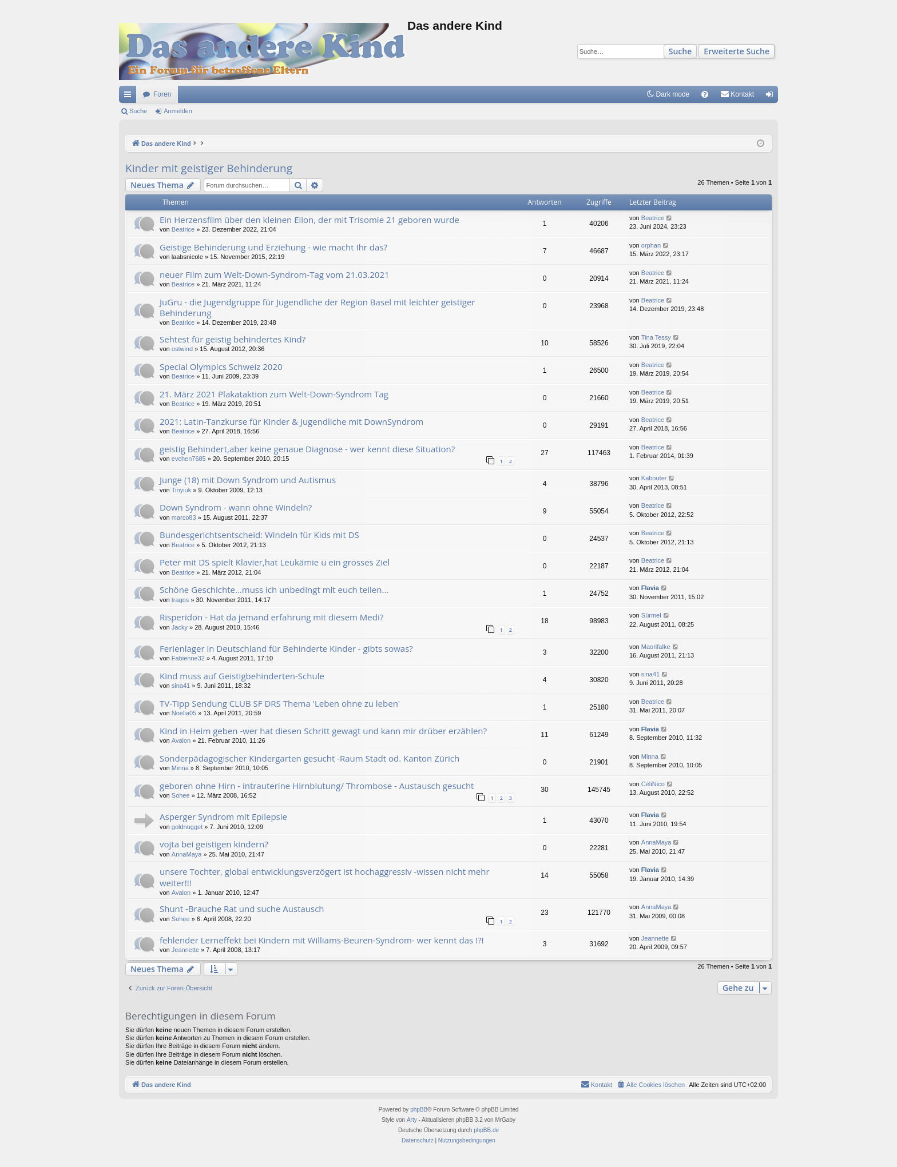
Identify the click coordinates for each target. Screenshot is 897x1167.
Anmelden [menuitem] (772, 96)
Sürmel (651, 615)
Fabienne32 (188, 658)
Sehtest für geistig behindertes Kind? (232, 339)
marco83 (184, 517)
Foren (162, 94)
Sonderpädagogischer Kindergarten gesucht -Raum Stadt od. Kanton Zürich (309, 758)
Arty (412, 1120)
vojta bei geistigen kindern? (214, 844)
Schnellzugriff (130, 96)
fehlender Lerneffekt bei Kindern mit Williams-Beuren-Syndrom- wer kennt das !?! (321, 940)
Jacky (180, 627)
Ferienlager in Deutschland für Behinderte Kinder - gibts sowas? (286, 648)
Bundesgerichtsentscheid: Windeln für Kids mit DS (259, 534)
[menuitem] (704, 94)
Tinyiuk (181, 490)
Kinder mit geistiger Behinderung (208, 168)
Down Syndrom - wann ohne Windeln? (236, 507)
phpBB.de (486, 1130)
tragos (180, 599)
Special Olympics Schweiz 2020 (221, 366)
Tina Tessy (656, 337)
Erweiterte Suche (736, 51)
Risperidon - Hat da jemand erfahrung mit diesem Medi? (271, 617)
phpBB (418, 1109)
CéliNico (653, 783)
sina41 (181, 685)
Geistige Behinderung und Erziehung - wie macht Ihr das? (273, 247)
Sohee (181, 795)
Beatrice (183, 229)
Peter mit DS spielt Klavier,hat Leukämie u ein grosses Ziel (275, 562)
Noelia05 (184, 713)
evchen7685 (189, 458)
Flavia (650, 587)
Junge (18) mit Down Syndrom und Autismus (248, 479)
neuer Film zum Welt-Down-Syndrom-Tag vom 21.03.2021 (275, 274)
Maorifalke (655, 646)
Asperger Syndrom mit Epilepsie (223, 816)
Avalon (181, 740)
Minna (180, 767)
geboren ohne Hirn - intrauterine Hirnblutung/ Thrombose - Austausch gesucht (317, 785)
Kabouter (654, 478)
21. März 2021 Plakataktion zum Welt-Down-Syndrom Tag (274, 394)
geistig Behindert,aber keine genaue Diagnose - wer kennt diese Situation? (307, 449)
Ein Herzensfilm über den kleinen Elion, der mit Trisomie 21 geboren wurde (309, 219)
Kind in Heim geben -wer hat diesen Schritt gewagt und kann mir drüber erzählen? (323, 730)
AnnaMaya (187, 854)
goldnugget (187, 826)
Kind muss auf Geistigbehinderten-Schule (242, 676)
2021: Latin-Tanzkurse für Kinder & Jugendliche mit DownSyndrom (291, 421)
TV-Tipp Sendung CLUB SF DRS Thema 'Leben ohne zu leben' (280, 703)
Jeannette (185, 949)
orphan (651, 245)
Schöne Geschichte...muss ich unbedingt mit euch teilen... (274, 589)
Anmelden (178, 110)
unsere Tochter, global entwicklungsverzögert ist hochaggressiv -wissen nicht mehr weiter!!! (325, 877)
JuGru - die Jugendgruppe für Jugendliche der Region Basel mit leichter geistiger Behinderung (317, 307)
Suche (680, 51)
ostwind (182, 348)
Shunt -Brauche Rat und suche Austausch (242, 908)
